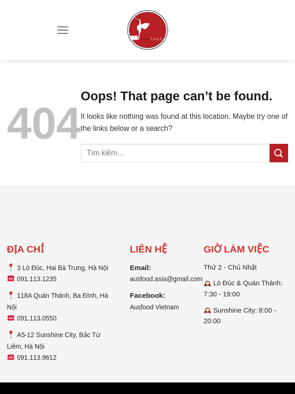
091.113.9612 (37, 357)
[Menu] (63, 30)
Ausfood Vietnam (154, 307)
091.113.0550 (37, 318)
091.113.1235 (37, 279)
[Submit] (279, 153)
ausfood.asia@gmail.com (166, 279)
